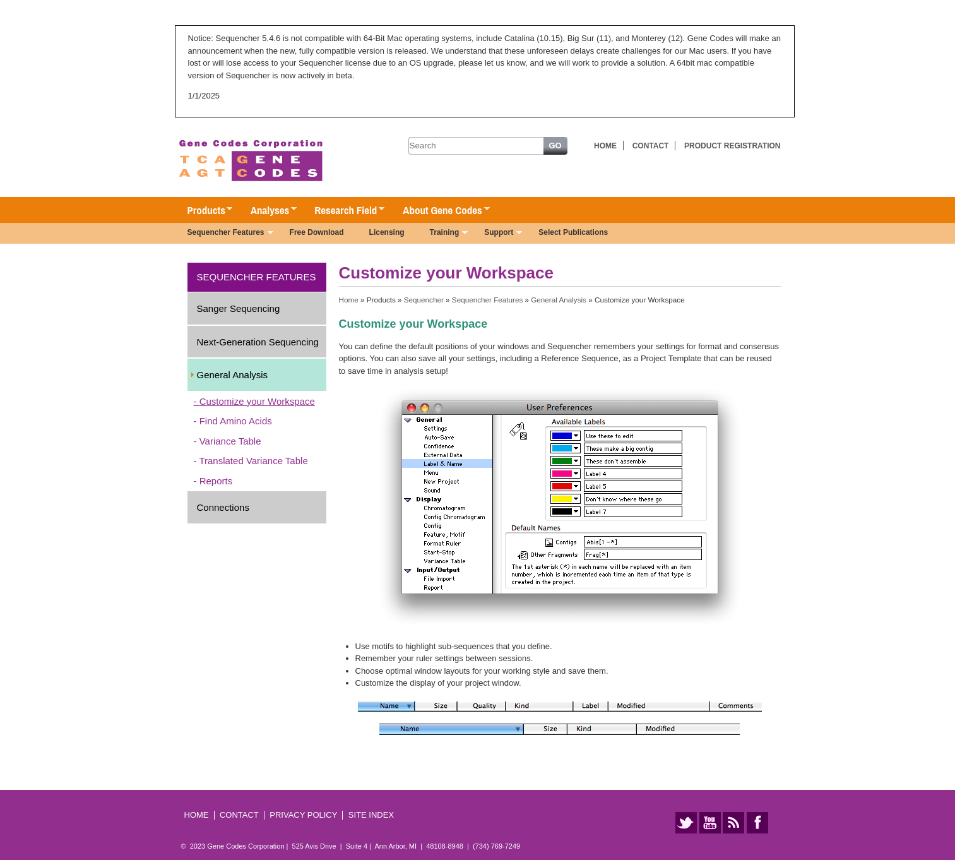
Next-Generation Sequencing (258, 342)
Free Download (317, 232)
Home (605, 145)
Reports (216, 480)
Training (442, 233)
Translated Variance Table (253, 460)
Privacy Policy (303, 815)
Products (204, 211)
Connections (223, 507)
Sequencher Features (224, 233)
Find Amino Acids (235, 420)
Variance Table (230, 441)
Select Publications (573, 232)
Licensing (387, 232)
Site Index (371, 815)
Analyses (267, 211)
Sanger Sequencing (238, 308)
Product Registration (732, 145)
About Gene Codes (439, 211)
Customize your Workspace (257, 401)
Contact (650, 145)
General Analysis (232, 374)
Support (497, 233)
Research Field (343, 211)
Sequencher (424, 300)
